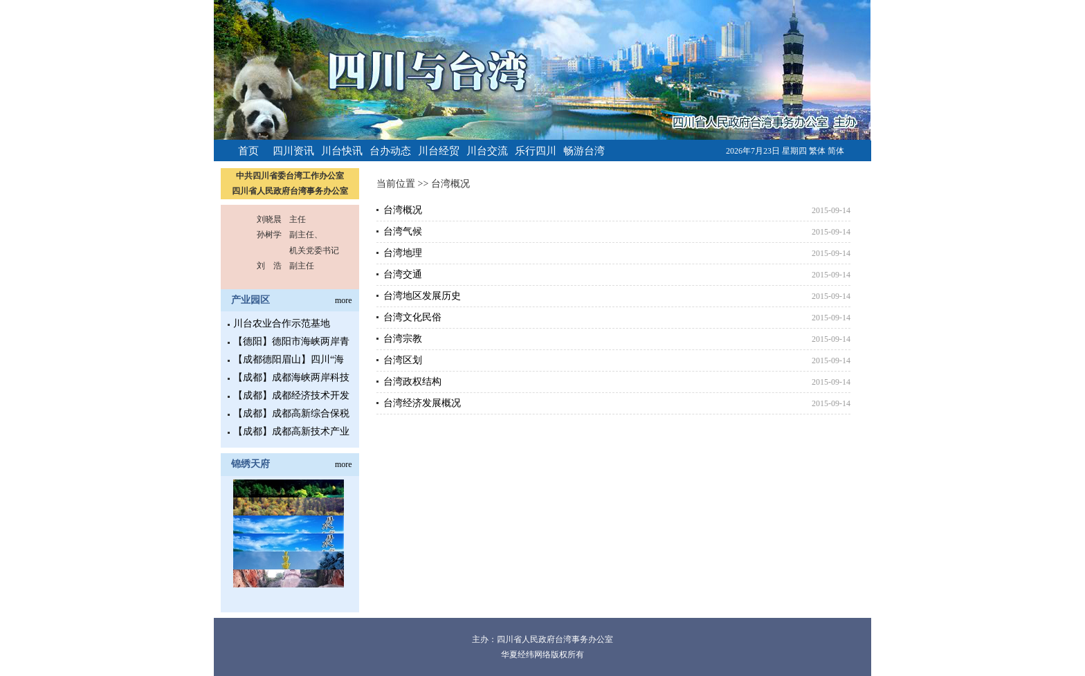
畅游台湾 (584, 150)
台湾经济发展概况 (422, 403)
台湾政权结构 (412, 381)
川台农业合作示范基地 (281, 323)
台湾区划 (402, 360)
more (343, 300)
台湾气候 (402, 231)
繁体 (817, 151)
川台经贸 (438, 150)
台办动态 (390, 150)
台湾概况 (450, 184)
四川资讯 (293, 150)
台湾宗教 (402, 339)
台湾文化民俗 (412, 317)
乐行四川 (535, 150)
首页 (248, 150)
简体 (836, 151)
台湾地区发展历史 (422, 296)
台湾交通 (402, 274)
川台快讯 (342, 150)
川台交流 (487, 150)
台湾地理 (402, 253)
